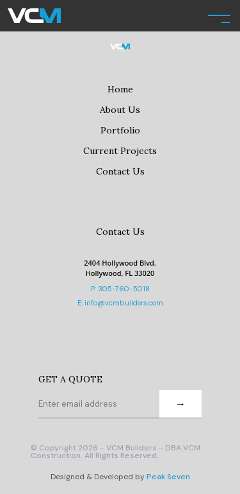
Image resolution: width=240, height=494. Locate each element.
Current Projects (120, 151)
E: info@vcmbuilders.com (120, 302)
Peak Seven (168, 477)
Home (120, 89)
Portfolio (120, 130)
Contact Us (120, 171)
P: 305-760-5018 (120, 288)
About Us (120, 109)
